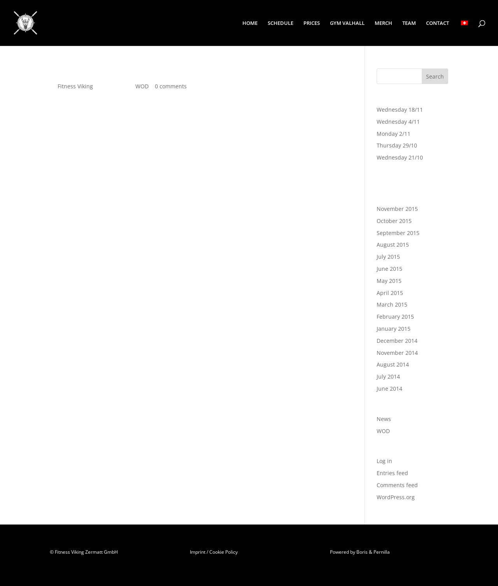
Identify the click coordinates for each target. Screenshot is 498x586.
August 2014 (393, 364)
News (384, 419)
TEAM (409, 23)
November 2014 (397, 352)
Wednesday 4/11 (398, 121)
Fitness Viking (75, 86)
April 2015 (390, 293)
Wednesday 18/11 (400, 109)
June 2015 (389, 268)
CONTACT (437, 23)
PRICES (311, 23)
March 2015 (392, 304)
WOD (142, 86)
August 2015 (393, 244)
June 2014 (389, 388)
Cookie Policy (223, 552)
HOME (250, 23)
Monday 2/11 (393, 133)
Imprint (197, 552)
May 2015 (389, 280)
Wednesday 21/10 (400, 157)
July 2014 (388, 376)
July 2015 (388, 256)
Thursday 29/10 (397, 145)
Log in (384, 461)
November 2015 (397, 208)
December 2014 (397, 340)
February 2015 (395, 316)
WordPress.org (396, 497)
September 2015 (398, 233)
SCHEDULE (280, 23)
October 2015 (394, 221)
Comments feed (397, 485)
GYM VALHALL (347, 23)
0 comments (171, 86)
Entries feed (392, 473)
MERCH (383, 23)
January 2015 (393, 328)
